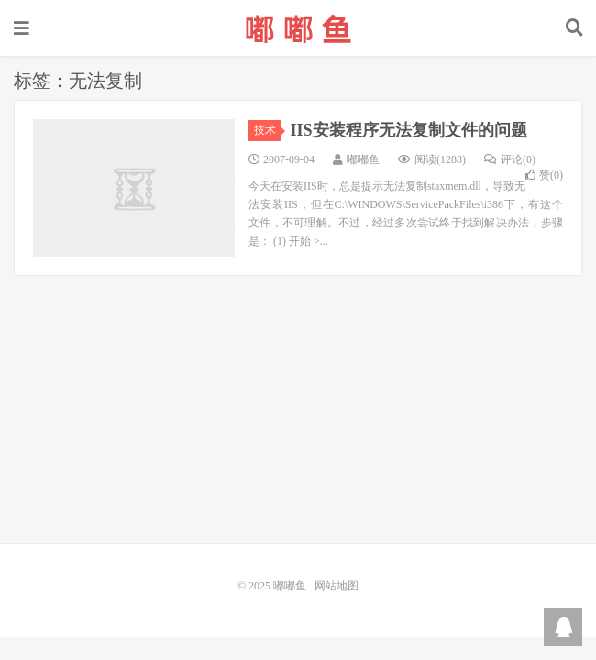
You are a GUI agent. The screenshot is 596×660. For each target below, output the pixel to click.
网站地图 (337, 585)
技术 (267, 130)
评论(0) (509, 159)
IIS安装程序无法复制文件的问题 (409, 130)
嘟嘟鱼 (298, 28)
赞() (544, 175)
